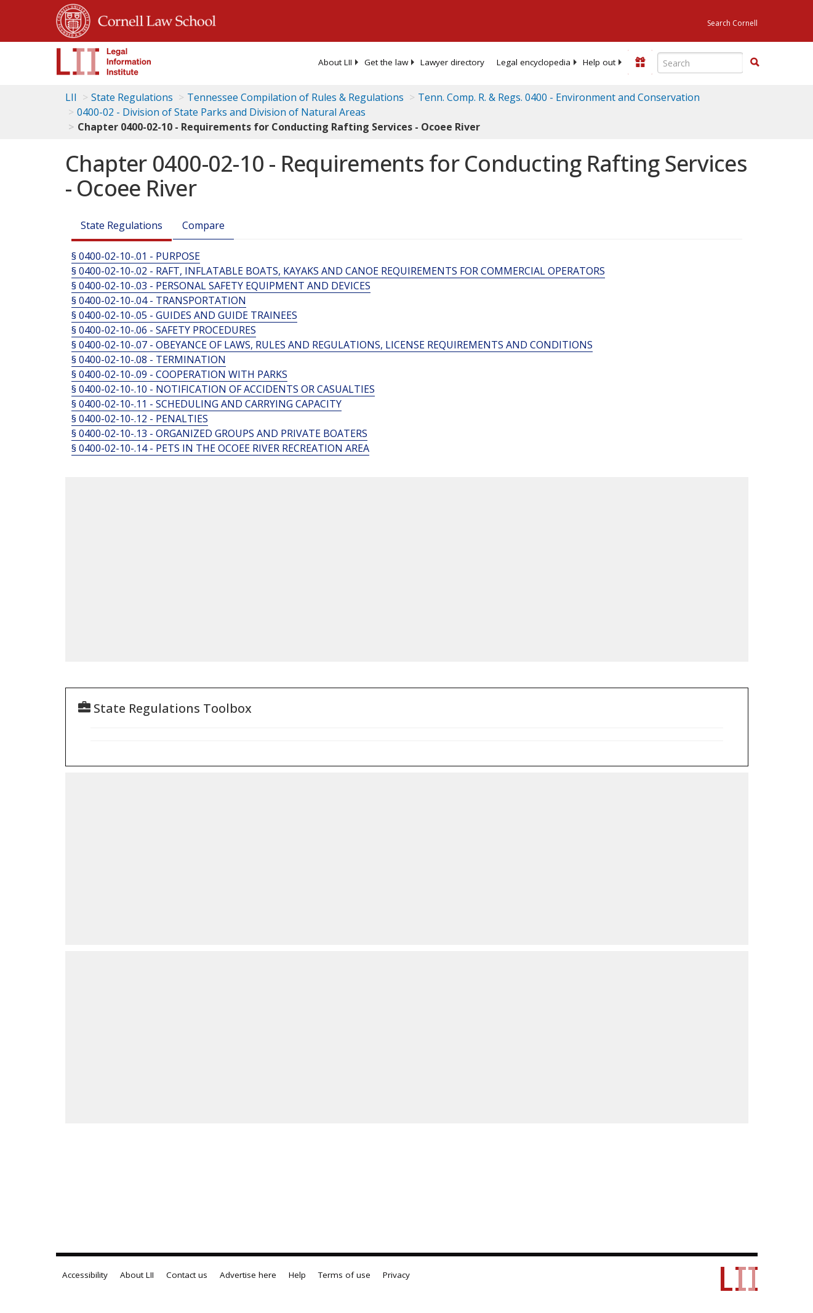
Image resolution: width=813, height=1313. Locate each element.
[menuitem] (335, 62)
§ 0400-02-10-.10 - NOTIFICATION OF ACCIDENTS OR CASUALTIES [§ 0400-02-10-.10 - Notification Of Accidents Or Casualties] (223, 389)
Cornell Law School (153, 19)
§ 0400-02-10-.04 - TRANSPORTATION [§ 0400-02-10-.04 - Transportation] (158, 300)
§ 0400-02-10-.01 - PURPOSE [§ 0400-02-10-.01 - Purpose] (135, 256)
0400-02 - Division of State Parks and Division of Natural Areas (221, 112)
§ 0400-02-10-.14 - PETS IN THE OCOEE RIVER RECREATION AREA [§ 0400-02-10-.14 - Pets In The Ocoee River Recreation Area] (220, 448)
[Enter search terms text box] (700, 62)
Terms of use (344, 1274)
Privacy (396, 1274)
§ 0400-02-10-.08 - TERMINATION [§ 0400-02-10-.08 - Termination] (148, 359)
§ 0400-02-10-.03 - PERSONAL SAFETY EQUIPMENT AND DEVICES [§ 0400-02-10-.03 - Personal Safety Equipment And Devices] (220, 285)
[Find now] (754, 63)
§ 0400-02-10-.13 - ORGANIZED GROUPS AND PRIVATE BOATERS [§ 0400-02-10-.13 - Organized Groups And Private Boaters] (219, 433)
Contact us (186, 1274)
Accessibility (85, 1274)
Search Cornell (732, 23)
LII (71, 97)
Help (297, 1274)
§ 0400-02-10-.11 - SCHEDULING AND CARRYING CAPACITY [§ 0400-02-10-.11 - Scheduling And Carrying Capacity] (206, 404)
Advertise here (248, 1274)
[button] (754, 62)
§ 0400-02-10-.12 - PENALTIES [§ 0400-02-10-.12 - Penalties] (139, 418)
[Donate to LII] (640, 62)
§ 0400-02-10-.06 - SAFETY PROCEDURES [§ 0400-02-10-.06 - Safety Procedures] (163, 330)
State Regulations (132, 97)
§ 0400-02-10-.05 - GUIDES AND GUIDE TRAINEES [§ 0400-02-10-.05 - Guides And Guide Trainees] (184, 315)
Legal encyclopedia (534, 62)
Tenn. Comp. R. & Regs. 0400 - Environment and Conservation (559, 97)
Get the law (386, 62)
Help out (599, 62)
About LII (335, 62)
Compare (203, 225)
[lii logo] (104, 61)
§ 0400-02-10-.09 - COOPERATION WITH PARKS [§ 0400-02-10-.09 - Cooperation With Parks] (179, 374)
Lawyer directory (452, 62)
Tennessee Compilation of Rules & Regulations (295, 97)
